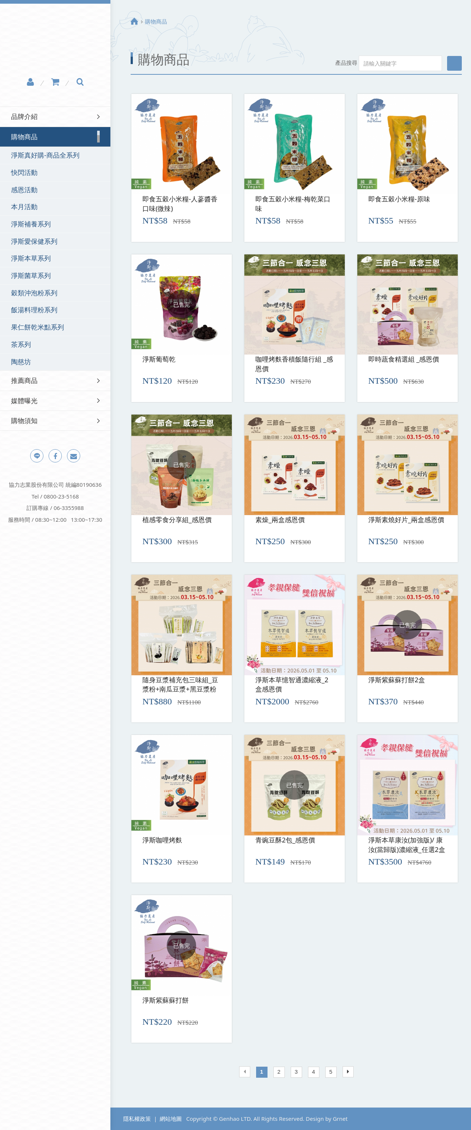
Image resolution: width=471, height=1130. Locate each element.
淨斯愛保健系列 (34, 241)
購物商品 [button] (24, 136)
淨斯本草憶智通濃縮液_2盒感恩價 (291, 684)
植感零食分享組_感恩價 (177, 519)
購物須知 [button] (24, 420)
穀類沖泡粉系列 (34, 292)
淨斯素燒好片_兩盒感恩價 (406, 519)
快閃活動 (24, 172)
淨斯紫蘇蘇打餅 (165, 1000)
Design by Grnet (327, 1118)
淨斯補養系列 (31, 223)
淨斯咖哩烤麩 (162, 839)
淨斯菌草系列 (31, 275)
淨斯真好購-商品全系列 (45, 155)
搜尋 (454, 63)
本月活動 (24, 206)
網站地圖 (171, 1118)
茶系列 (21, 344)
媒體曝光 (24, 400)
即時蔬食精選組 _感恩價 (403, 359)
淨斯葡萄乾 (159, 359)
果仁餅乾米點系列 (37, 327)
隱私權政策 (137, 1118)
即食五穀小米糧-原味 (399, 198)
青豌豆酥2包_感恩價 (285, 839)
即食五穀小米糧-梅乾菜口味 (292, 203)
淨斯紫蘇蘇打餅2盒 (396, 679)
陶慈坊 (21, 361)
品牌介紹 (24, 116)
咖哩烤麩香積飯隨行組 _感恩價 (294, 364)
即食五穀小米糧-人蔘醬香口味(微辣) (179, 203)
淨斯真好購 (55, 42)
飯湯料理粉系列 (34, 309)
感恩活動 (24, 189)
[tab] (55, 116)
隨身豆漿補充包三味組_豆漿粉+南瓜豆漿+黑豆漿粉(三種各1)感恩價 (180, 685)
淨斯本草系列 (31, 258)
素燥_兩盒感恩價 (280, 519)
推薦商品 (24, 380)
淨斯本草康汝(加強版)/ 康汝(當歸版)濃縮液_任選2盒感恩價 (406, 845)
